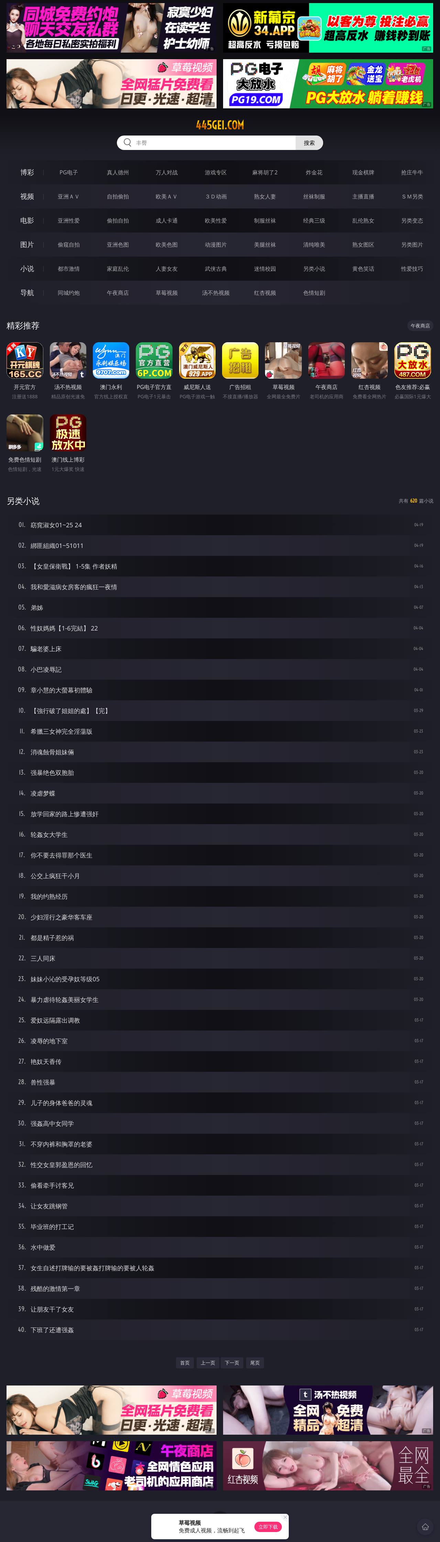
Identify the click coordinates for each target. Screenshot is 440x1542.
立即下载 (268, 1526)
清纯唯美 (314, 244)
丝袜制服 (314, 196)
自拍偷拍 (118, 196)
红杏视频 (265, 292)
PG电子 (68, 172)
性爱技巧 (412, 268)
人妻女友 (167, 268)
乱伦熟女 (363, 220)
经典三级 (314, 220)
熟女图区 (363, 244)
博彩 (27, 172)
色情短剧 (314, 292)
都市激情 (69, 268)
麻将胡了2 (264, 172)
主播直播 (363, 196)
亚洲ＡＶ (69, 196)
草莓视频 (167, 292)
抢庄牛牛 (412, 172)
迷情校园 (265, 268)
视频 (27, 196)
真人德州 (118, 172)
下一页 (232, 1362)
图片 (27, 244)
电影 (27, 220)
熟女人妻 (265, 196)
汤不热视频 (216, 292)
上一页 (208, 1362)
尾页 (255, 1362)
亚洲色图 (118, 244)
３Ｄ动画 (216, 196)
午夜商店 (118, 292)
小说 (27, 268)
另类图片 (412, 244)
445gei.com (220, 125)
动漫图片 (216, 244)
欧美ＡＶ (167, 196)
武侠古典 (216, 268)
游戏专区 (216, 172)
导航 (27, 292)
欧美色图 (167, 244)
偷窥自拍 (69, 244)
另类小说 (314, 268)
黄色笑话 (363, 268)
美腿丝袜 (265, 244)
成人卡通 (167, 220)
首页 (185, 1362)
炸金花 (314, 172)
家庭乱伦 (118, 268)
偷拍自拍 (118, 220)
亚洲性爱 (69, 220)
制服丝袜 (265, 220)
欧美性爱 (216, 220)
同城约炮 (69, 292)
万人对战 (167, 172)
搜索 (309, 143)
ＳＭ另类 (412, 196)
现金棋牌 (363, 172)
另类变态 (412, 220)
